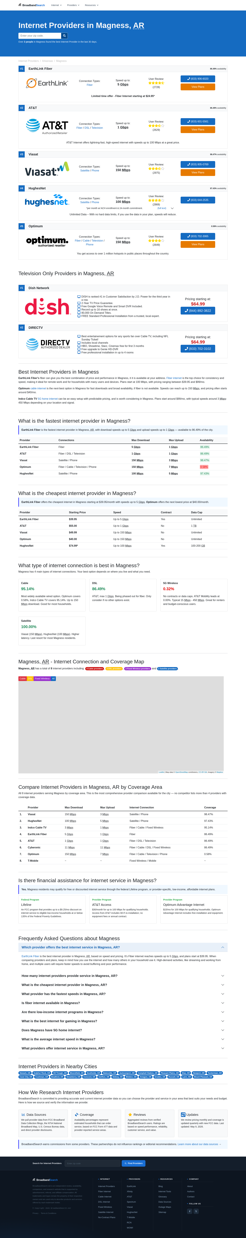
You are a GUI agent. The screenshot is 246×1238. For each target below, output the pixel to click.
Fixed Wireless (42, 678)
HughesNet (26, 473)
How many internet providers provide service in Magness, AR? (70, 976)
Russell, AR (174, 1077)
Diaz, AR (186, 1073)
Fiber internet (174, 378)
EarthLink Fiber (29, 447)
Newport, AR (199, 1073)
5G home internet (48, 398)
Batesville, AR (109, 1073)
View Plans (198, 86)
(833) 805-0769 (197, 164)
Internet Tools (165, 1191)
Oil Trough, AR (60, 1073)
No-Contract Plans (106, 1217)
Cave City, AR (26, 1077)
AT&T (23, 453)
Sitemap (162, 1212)
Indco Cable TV (37, 827)
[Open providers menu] (73, 5)
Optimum (25, 467)
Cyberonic (34, 847)
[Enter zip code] (92, 1163)
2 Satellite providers (167, 669)
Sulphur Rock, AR (42, 1073)
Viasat (23, 460)
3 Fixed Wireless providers (137, 669)
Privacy (35, 1213)
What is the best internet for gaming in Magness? (59, 1021)
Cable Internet (104, 1196)
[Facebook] (189, 1211)
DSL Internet (104, 1202)
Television (97, 127)
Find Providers (134, 1163)
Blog (161, 1186)
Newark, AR (25, 1073)
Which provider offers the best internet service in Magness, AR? (71, 947)
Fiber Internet (104, 1191)
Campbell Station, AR (148, 1073)
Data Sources (165, 1202)
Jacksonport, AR (127, 1073)
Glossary (163, 1196)
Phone (95, 170)
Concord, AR (89, 1077)
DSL (87, 127)
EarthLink (131, 1186)
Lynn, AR (186, 1077)
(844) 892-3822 (198, 310)
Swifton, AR (103, 1077)
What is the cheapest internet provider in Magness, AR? (64, 985)
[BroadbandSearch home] (31, 5)
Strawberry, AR (73, 1077)
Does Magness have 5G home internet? (52, 1030)
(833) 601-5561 (197, 121)
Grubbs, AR (159, 1077)
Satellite (84, 170)
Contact (190, 1196)
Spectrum (131, 1202)
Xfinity (130, 1191)
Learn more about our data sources (198, 1144)
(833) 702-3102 (198, 348)
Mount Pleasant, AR (203, 1077)
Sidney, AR (118, 1077)
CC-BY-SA (203, 772)
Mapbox (220, 772)
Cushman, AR (41, 1077)
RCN (129, 1222)
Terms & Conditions (48, 1213)
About (190, 1186)
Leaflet (161, 772)
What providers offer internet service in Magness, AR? (63, 1048)
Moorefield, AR (76, 1073)
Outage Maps (165, 1207)
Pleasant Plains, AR (170, 1073)
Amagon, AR (145, 1077)
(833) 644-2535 (197, 200)
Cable (86, 240)
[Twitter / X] (196, 1211)
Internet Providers (106, 1186)
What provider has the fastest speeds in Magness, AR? (64, 994)
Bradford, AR (57, 1077)
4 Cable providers (95, 669)
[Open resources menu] (91, 5)
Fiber (89, 85)
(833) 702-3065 (197, 236)
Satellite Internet (105, 1212)
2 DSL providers (114, 669)
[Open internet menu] (57, 5)
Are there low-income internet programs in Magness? (62, 1012)
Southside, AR (93, 1073)
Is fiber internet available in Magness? (51, 1003)
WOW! (130, 1228)
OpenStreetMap (181, 772)
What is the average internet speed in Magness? (58, 1039)
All (53, 678)
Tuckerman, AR (215, 1073)
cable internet (38, 388)
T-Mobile (33, 860)
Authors (190, 1191)
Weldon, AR (131, 1077)
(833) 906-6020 (197, 78)
